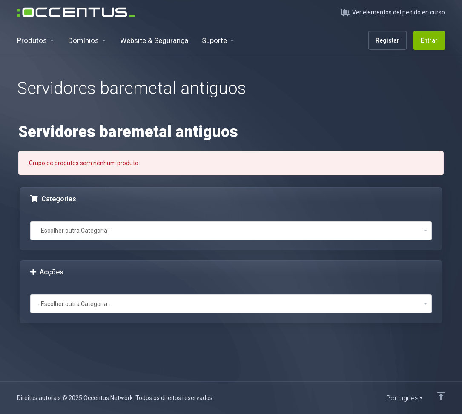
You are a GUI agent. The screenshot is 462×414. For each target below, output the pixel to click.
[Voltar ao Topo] (441, 395)
